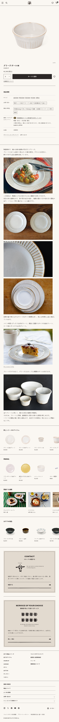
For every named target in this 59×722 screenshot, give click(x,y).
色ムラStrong (27, 109)
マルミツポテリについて (37, 654)
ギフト (5, 667)
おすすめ (6, 670)
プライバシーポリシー (23, 714)
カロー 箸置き (53, 476)
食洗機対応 (37, 103)
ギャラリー (6, 674)
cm (16, 97)
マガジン (6, 677)
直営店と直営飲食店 (36, 657)
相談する (10, 585)
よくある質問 (7, 692)
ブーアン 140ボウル (39, 538)
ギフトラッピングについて (11, 135)
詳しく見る (11, 639)
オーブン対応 (28, 103)
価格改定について (35, 664)
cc (37, 97)
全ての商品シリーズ (9, 654)
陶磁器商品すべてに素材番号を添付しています (29, 118)
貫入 (51, 109)
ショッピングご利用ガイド (10, 700)
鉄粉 (15, 112)
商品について (7, 688)
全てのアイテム (8, 657)
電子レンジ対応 (18, 103)
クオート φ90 (22, 538)
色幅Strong (17, 109)
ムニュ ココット (38, 476)
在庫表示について (9, 81)
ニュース (33, 660)
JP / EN (50, 708)
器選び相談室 (7, 684)
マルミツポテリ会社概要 (10, 714)
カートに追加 (32, 76)
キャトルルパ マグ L (9, 366)
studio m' (6, 660)
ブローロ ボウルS (8, 538)
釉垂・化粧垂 (36, 109)
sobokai (6, 664)
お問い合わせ (23, 135)
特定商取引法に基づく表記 (38, 714)
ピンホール (45, 109)
